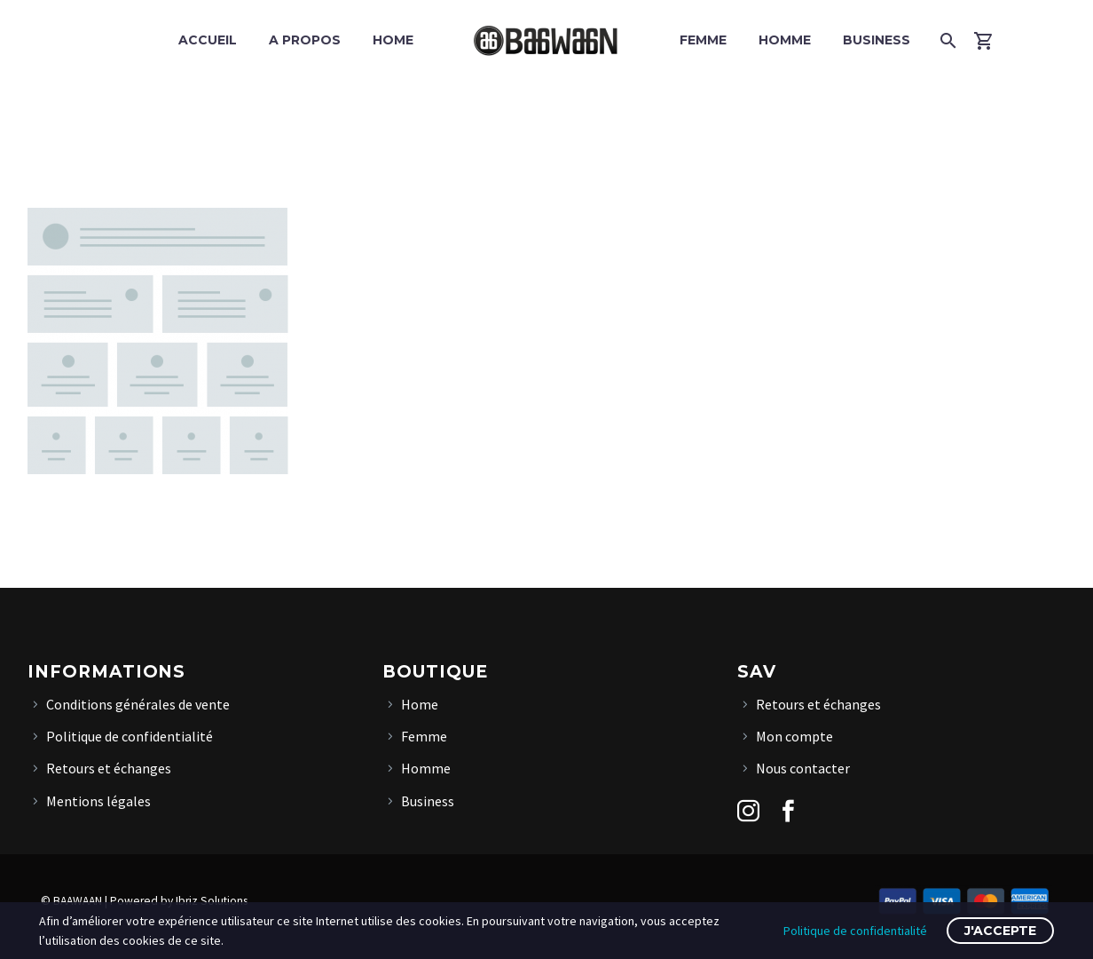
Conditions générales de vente (138, 704)
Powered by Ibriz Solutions (179, 900)
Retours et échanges (108, 768)
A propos (305, 40)
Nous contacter (803, 768)
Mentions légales (98, 801)
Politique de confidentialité (129, 736)
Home (393, 40)
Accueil (207, 40)
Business (876, 40)
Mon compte (794, 736)
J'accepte (1000, 931)
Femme (703, 40)
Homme (785, 40)
